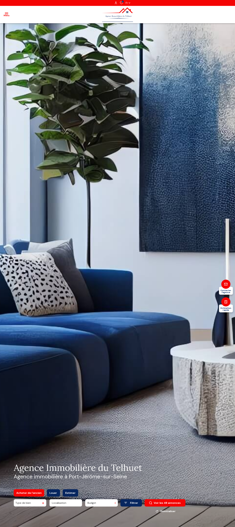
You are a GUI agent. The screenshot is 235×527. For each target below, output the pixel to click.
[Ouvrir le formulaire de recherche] (131, 503)
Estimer (70, 493)
